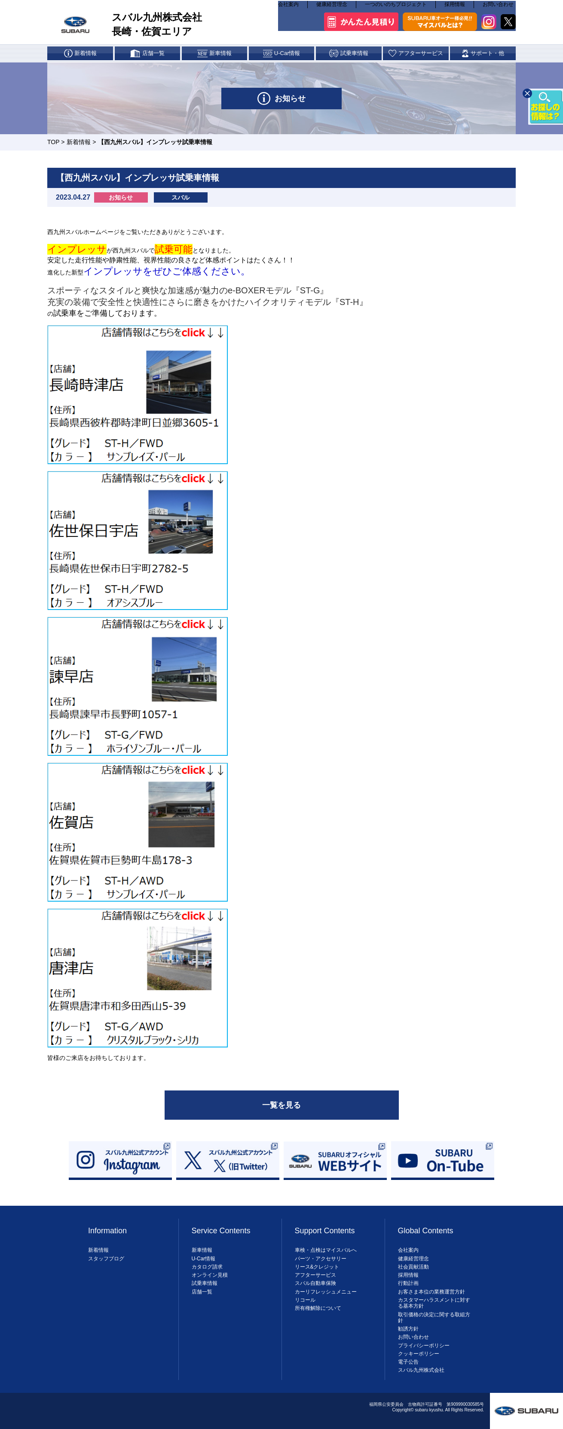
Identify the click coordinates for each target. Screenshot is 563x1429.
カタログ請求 (207, 1267)
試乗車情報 (204, 1283)
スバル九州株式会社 (421, 1370)
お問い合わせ (498, 9)
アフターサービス (315, 1275)
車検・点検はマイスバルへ (326, 1250)
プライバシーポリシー (424, 1346)
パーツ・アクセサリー (320, 1259)
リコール (305, 1300)
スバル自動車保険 (315, 1283)
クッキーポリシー (418, 1354)
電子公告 (408, 1362)
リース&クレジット (317, 1267)
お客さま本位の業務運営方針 (431, 1292)
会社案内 (288, 9)
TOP (53, 142)
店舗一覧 (202, 1292)
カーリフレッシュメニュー (326, 1292)
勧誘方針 (408, 1329)
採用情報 (454, 9)
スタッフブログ (106, 1259)
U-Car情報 (204, 1259)
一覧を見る (281, 1105)
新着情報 (79, 142)
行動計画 (408, 1283)
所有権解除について (318, 1308)
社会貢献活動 (413, 1267)
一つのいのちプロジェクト (396, 9)
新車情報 (202, 1250)
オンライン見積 (210, 1275)
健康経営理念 (331, 9)
